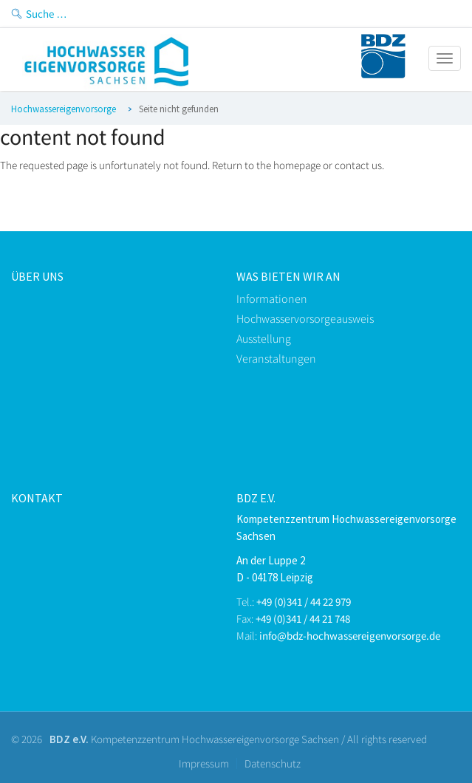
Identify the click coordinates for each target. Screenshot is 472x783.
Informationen (271, 298)
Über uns (37, 276)
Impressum (204, 763)
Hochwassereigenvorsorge (63, 109)
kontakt (37, 497)
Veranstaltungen (276, 358)
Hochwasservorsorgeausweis (305, 318)
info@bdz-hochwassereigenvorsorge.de (349, 636)
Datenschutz (272, 763)
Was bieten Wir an (288, 276)
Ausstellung (263, 338)
